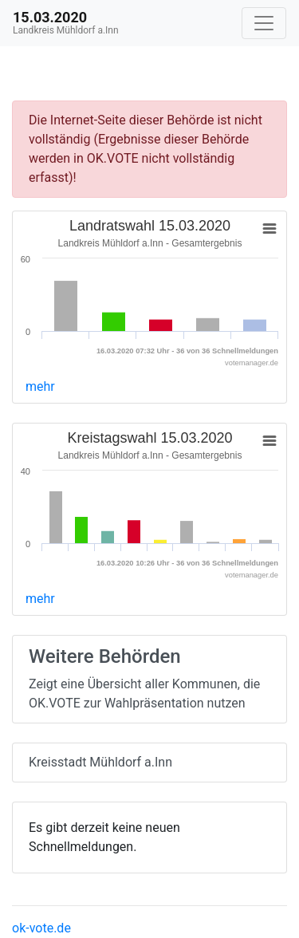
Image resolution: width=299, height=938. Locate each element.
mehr (40, 386)
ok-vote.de (41, 928)
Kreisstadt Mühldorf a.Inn (100, 762)
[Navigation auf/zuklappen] (264, 23)
